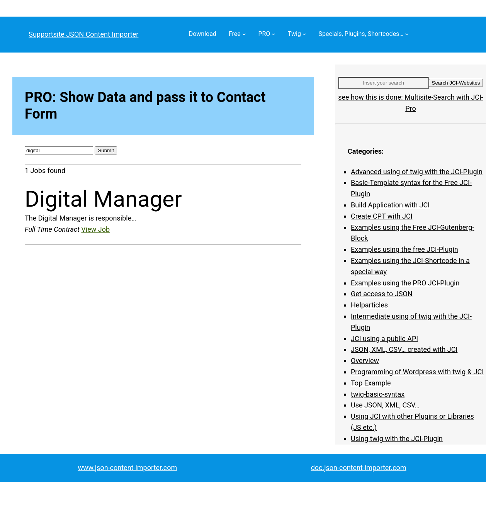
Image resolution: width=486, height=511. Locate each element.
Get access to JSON (382, 294)
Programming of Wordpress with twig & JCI (417, 372)
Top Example (371, 383)
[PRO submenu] (273, 34)
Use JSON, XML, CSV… (385, 405)
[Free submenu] (244, 34)
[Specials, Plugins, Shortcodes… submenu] (407, 34)
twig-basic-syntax (377, 394)
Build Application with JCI (390, 205)
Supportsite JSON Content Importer (83, 34)
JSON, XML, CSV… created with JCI (404, 349)
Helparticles (369, 305)
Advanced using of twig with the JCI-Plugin (417, 172)
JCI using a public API (384, 338)
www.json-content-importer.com (127, 467)
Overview (365, 361)
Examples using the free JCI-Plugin (404, 249)
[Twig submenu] (304, 34)
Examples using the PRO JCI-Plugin (405, 283)
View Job (95, 229)
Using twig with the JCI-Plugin (397, 439)
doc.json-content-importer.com (358, 467)
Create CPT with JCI (382, 216)
